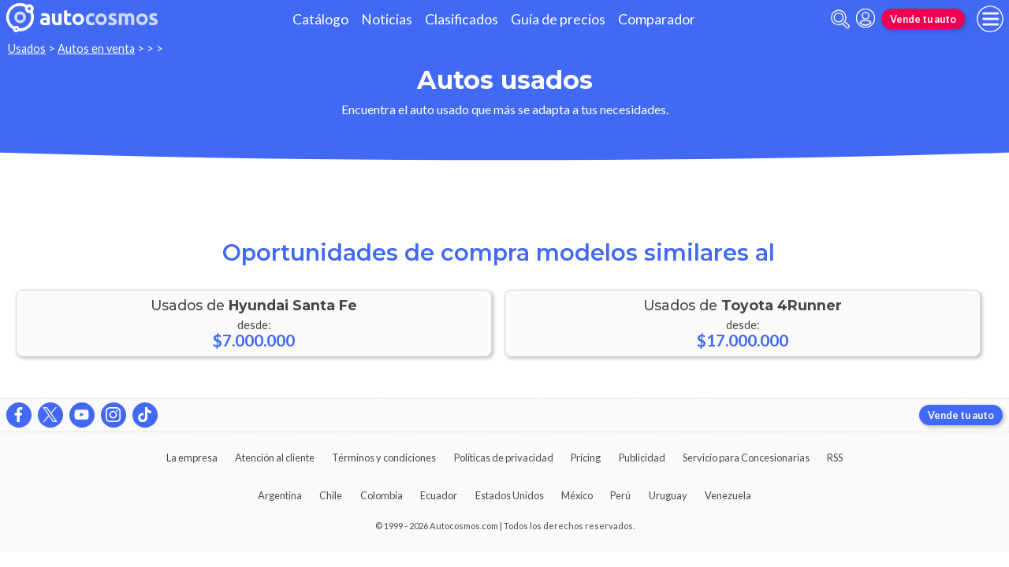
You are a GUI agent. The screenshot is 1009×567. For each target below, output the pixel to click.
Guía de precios (558, 19)
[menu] (990, 19)
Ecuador (438, 495)
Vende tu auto (923, 19)
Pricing (586, 457)
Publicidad (642, 457)
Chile (330, 495)
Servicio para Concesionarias (746, 457)
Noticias (386, 19)
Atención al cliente (275, 457)
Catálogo (320, 19)
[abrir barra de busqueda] (840, 19)
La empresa (192, 457)
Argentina (280, 495)
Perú (620, 495)
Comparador (656, 19)
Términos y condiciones (384, 457)
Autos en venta (96, 48)
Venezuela (728, 495)
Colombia (381, 495)
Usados (27, 48)
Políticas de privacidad (503, 457)
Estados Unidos (509, 495)
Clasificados (461, 19)
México (577, 495)
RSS (835, 457)
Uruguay (668, 495)
